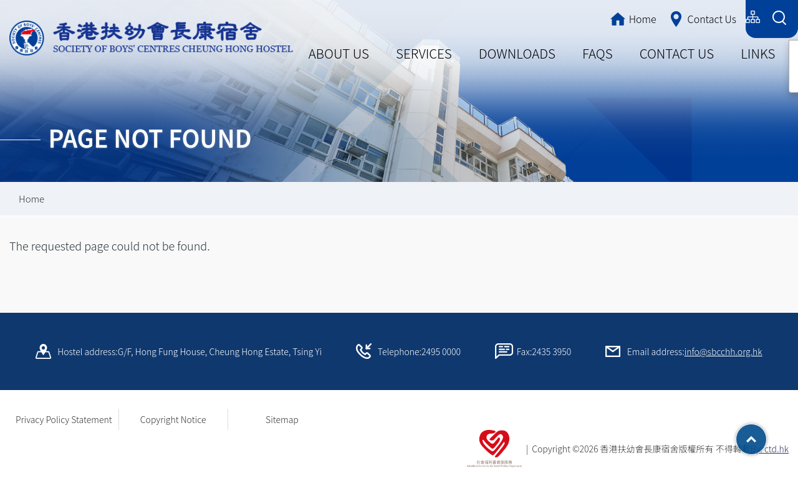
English (721, 17)
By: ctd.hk (770, 448)
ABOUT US (339, 53)
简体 (679, 17)
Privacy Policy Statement (64, 419)
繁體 (643, 17)
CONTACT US (677, 53)
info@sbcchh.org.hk (723, 351)
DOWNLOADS (517, 53)
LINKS (758, 53)
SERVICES (424, 53)
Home (31, 198)
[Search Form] (779, 19)
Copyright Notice (173, 419)
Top (766, 435)
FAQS (597, 53)
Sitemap (282, 419)
